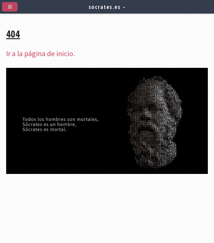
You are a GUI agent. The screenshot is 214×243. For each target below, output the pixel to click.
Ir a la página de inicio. (40, 53)
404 (13, 33)
